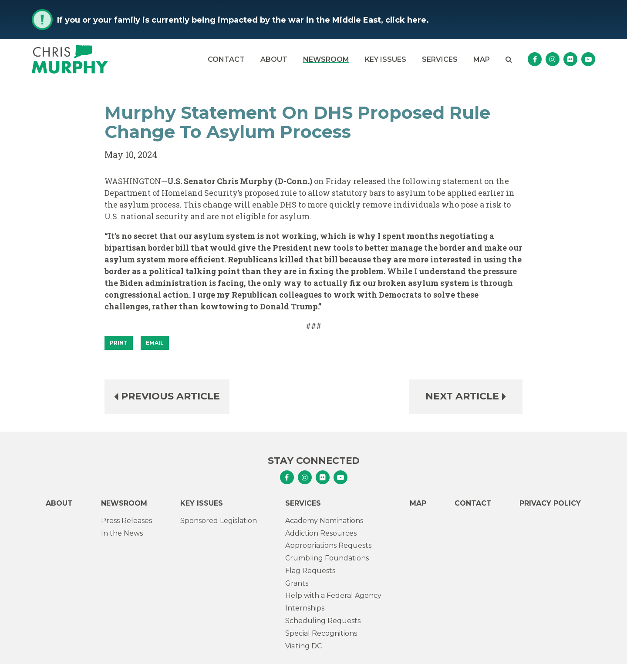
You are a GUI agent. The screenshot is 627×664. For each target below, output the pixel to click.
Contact (226, 59)
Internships (304, 608)
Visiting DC (303, 646)
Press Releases (126, 520)
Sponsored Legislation (218, 520)
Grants (296, 583)
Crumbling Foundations (327, 558)
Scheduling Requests (323, 621)
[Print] (118, 343)
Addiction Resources (321, 533)
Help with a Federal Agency (333, 595)
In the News (122, 533)
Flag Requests (310, 571)
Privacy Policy (550, 503)
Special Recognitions (321, 633)
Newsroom (326, 59)
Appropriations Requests (328, 545)
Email (155, 342)
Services (440, 59)
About (273, 59)
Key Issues (385, 59)
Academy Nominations (324, 520)
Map (481, 59)
